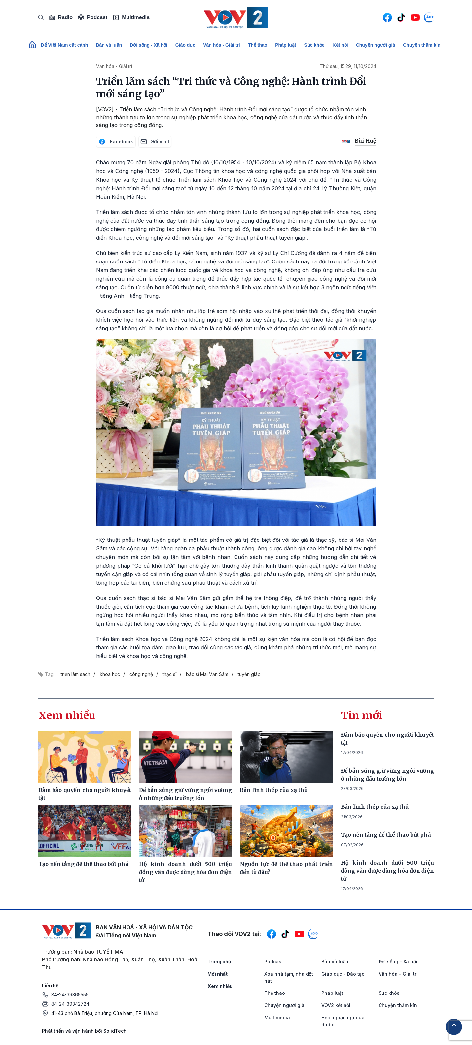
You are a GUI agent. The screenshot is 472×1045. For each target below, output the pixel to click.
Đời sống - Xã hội (148, 45)
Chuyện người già (375, 45)
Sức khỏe (314, 45)
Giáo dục (185, 45)
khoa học (110, 674)
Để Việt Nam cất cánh (64, 45)
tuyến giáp (249, 674)
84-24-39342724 (70, 1004)
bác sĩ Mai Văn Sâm (207, 674)
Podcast (92, 17)
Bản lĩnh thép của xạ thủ (375, 806)
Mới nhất (217, 974)
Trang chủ (219, 961)
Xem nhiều (220, 986)
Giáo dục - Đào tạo (343, 974)
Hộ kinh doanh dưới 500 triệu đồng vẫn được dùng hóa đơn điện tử (387, 870)
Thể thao (258, 45)
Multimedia (131, 17)
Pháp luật (285, 45)
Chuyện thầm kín (421, 45)
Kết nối (340, 45)
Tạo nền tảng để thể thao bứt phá (386, 834)
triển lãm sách (75, 674)
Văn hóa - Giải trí (221, 45)
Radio (61, 17)
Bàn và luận (109, 45)
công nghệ (141, 674)
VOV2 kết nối (335, 1005)
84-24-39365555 (70, 994)
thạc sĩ (169, 674)
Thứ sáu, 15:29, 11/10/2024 (348, 66)
